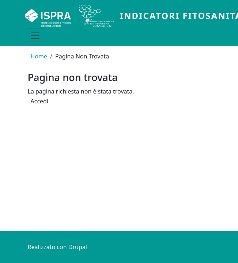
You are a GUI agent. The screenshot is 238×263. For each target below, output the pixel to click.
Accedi (40, 102)
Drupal (77, 247)
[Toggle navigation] (35, 35)
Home (39, 56)
